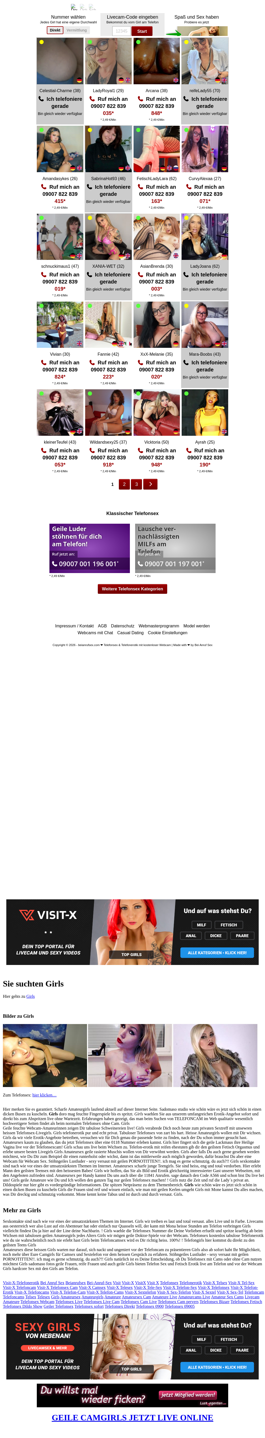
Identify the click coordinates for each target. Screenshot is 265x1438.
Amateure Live (164, 1297)
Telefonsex (169, 1282)
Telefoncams (13, 1297)
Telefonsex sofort (89, 1306)
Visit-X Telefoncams (31, 1292)
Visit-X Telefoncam (19, 1287)
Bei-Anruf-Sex (99, 1282)
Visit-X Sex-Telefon (174, 1292)
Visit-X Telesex (120, 1287)
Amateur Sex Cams (227, 1297)
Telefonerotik (190, 1282)
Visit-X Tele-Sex (148, 1287)
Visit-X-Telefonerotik (21, 1282)
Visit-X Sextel (204, 1292)
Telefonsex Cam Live (139, 1301)
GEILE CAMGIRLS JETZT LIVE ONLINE (132, 1417)
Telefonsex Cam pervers (178, 1301)
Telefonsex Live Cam (102, 1301)
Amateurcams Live (194, 1297)
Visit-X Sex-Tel (230, 1292)
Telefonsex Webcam (37, 1301)
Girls (30, 996)
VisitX (140, 1282)
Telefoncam (254, 1292)
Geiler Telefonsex (59, 1306)
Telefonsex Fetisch (246, 1301)
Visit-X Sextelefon (140, 1292)
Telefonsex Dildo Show (23, 1306)
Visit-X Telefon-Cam (68, 1292)
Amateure (112, 1297)
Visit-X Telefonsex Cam (57, 1287)
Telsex (30, 1297)
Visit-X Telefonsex (214, 1287)
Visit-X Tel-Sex (241, 1282)
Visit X (153, 1282)
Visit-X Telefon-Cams (105, 1292)
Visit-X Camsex (92, 1287)
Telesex (43, 1297)
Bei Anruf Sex (52, 1282)
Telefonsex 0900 (150, 1306)
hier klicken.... (44, 1095)
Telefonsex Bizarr (215, 1301)
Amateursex (70, 1297)
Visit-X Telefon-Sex (180, 1287)
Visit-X (128, 1282)
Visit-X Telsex (215, 1282)
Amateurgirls (92, 1297)
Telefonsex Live (69, 1301)
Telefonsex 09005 (180, 1306)
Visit (117, 1282)
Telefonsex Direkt (120, 1306)
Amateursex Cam (136, 1297)
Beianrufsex (75, 1282)
